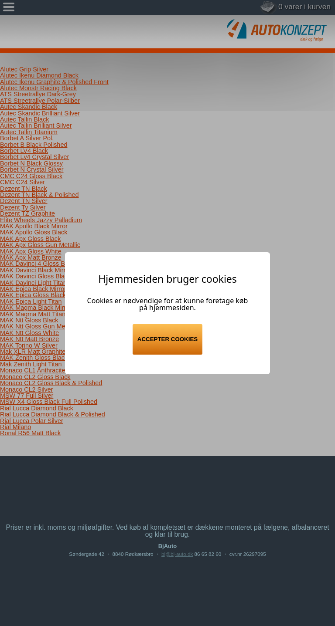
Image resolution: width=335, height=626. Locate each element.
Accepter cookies (167, 339)
